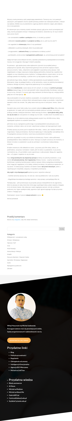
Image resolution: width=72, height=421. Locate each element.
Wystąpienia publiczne (14, 266)
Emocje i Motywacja (13, 240)
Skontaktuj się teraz (19, 340)
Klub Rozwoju (11, 248)
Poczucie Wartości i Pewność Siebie (18, 257)
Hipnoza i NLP (11, 243)
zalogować (17, 220)
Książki (9, 254)
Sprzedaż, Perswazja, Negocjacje (17, 260)
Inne (8, 246)
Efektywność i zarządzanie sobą (17, 237)
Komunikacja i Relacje (14, 251)
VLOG (9, 263)
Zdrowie (9, 268)
